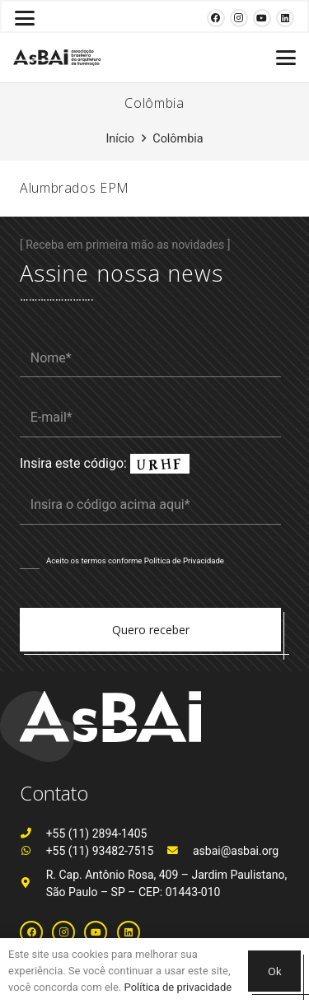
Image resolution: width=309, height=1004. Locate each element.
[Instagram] (239, 18)
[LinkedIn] (285, 18)
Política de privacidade (178, 987)
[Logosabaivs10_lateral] (57, 57)
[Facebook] (216, 18)
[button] (24, 18)
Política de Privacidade (184, 560)
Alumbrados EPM (74, 188)
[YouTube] (262, 18)
